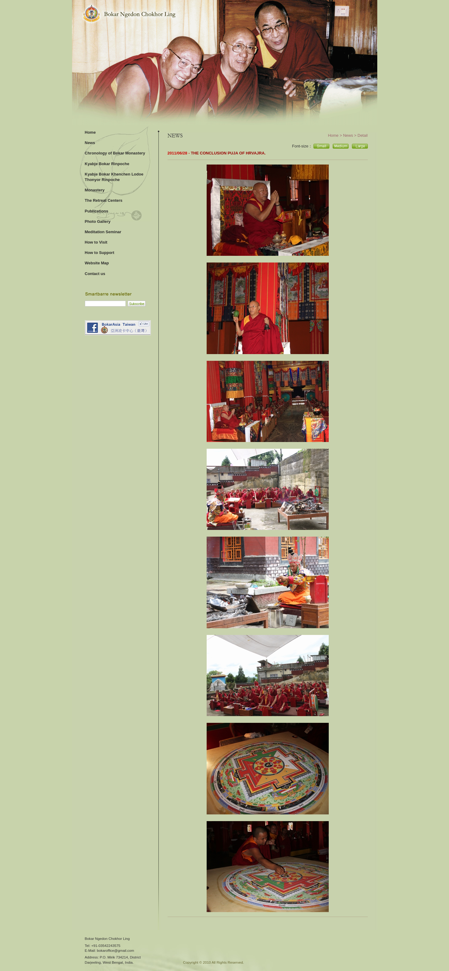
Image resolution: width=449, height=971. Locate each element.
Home (90, 132)
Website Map (97, 263)
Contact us (95, 273)
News (90, 142)
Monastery (95, 190)
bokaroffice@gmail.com (115, 950)
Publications (96, 211)
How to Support (99, 252)
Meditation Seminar (103, 232)
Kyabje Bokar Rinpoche (107, 163)
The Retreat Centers (104, 200)
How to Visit (96, 242)
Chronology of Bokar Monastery (115, 153)
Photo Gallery (98, 221)
